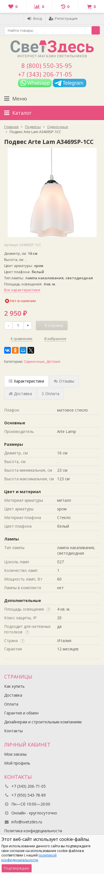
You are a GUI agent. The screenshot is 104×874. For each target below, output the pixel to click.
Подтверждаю (16, 868)
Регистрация (63, 18)
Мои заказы (15, 754)
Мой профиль (17, 763)
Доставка (13, 695)
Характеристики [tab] (26, 381)
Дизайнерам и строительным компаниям (43, 721)
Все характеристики (22, 289)
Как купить (14, 686)
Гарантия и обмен (21, 713)
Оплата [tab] (50, 393)
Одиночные (34, 361)
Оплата (11, 704)
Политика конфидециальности (33, 830)
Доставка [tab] (20, 393)
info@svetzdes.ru (26, 821)
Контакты (13, 730)
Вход (34, 18)
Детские (53, 361)
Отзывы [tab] (64, 381)
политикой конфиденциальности (29, 857)
